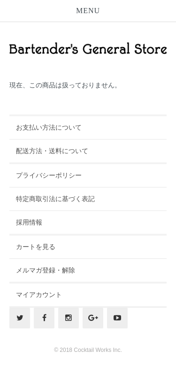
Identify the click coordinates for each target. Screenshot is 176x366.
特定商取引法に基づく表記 (55, 198)
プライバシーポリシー (49, 175)
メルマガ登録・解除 (45, 270)
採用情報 (29, 222)
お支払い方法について (49, 127)
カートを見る (35, 246)
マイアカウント (39, 294)
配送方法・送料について (52, 151)
